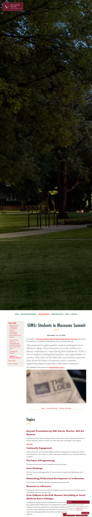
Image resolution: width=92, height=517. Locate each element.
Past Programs (44, 314)
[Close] (88, 502)
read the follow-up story (56, 367)
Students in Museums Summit (15, 357)
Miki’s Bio (29, 444)
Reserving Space (57, 314)
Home (17, 314)
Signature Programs (28, 314)
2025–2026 (12, 323)
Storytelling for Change (13, 352)
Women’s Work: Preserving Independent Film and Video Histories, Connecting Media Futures (15, 344)
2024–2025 (11, 361)
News (67, 314)
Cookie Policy (79, 508)
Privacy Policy (79, 510)
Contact (74, 314)
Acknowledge (85, 513)
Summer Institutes (13, 364)
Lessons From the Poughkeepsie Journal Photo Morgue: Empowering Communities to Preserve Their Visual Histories (15, 331)
